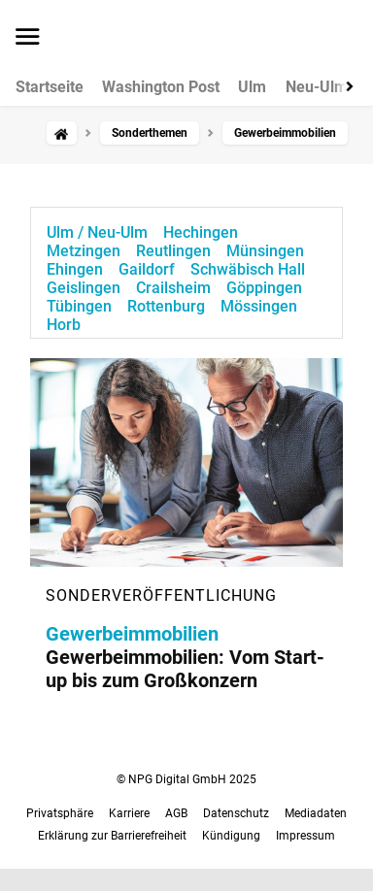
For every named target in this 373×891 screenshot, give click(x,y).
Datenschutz (236, 813)
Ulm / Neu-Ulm (97, 232)
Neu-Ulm (317, 87)
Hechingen (200, 232)
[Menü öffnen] (28, 38)
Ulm (252, 87)
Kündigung (231, 835)
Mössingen (258, 306)
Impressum (305, 835)
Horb (64, 324)
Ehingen (75, 269)
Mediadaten (316, 813)
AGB (176, 813)
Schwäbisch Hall (247, 269)
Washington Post (161, 87)
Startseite (50, 87)
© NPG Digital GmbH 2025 (186, 779)
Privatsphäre (59, 813)
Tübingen (79, 306)
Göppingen (264, 288)
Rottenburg (166, 306)
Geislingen (83, 288)
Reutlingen (173, 251)
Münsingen (265, 251)
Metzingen (83, 251)
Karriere (129, 813)
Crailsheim (173, 288)
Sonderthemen (149, 133)
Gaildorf (147, 269)
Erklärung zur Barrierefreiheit (112, 835)
